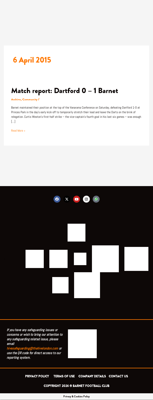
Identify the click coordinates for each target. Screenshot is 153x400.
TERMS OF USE (64, 376)
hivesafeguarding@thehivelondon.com (32, 348)
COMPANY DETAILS (92, 376)
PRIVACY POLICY (37, 376)
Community (30, 99)
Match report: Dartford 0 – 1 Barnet (65, 90)
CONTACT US (118, 376)
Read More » (18, 130)
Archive (16, 99)
